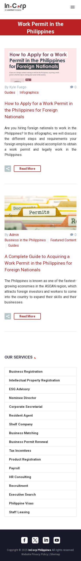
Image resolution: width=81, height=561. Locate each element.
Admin (14, 235)
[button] (8, 168)
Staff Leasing (19, 512)
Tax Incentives (20, 451)
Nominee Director (22, 398)
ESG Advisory (19, 389)
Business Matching (23, 433)
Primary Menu (73, 7)
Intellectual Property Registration (34, 380)
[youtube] (57, 540)
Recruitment (18, 486)
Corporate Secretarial (25, 407)
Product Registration (25, 459)
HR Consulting (20, 477)
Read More (27, 168)
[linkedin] (46, 540)
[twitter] (35, 540)
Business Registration (26, 372)
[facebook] (24, 540)
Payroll (14, 468)
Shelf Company (21, 424)
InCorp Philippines (39, 550)
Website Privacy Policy (34, 554)
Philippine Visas (21, 503)
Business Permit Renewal (28, 442)
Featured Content (63, 240)
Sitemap (55, 554)
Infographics (29, 92)
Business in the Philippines (25, 240)
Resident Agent (21, 415)
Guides (10, 92)
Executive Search (22, 494)
